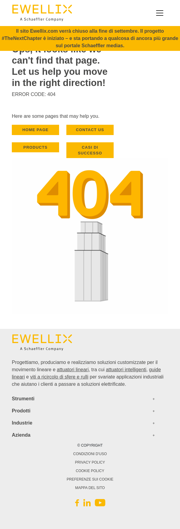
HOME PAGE (35, 129)
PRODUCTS (35, 147)
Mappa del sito (90, 488)
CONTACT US (90, 129)
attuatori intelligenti (126, 369)
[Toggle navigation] (159, 13)
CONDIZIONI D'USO (90, 454)
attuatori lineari (73, 369)
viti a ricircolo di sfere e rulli (59, 376)
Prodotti (21, 410)
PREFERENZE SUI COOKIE (90, 479)
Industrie (22, 422)
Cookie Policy (90, 471)
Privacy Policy (90, 462)
